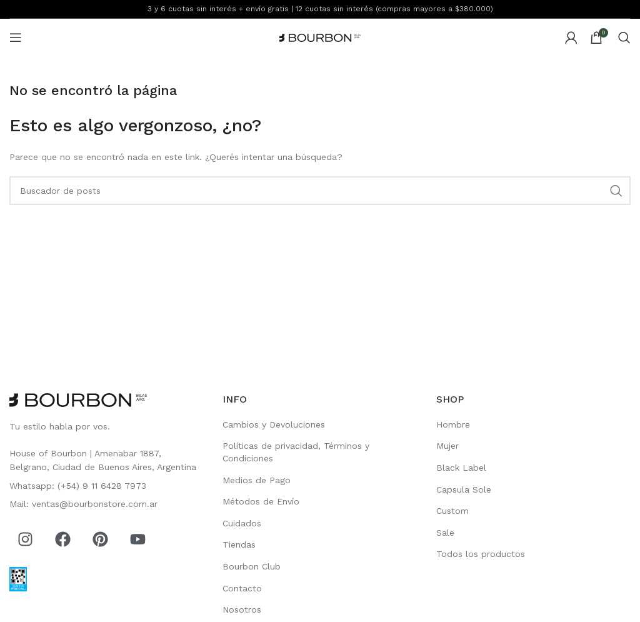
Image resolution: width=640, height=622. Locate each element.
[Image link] (78, 399)
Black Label (461, 468)
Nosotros (241, 609)
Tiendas (239, 544)
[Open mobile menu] (15, 37)
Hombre (453, 424)
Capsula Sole (463, 489)
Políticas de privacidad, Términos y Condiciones (295, 452)
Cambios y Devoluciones (273, 424)
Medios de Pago (256, 480)
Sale (445, 533)
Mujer (447, 446)
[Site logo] (320, 37)
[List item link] (106, 460)
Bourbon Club (251, 566)
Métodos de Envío (260, 501)
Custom (452, 511)
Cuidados (241, 523)
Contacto (242, 588)
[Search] (624, 37)
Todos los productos (480, 554)
